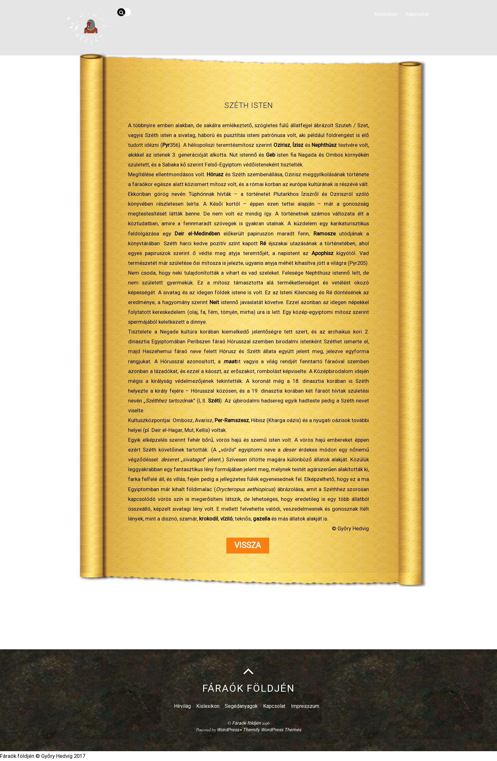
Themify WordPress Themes (272, 730)
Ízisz (298, 145)
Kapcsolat (417, 13)
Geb (270, 155)
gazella (261, 518)
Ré (263, 243)
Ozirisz (282, 145)
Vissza (247, 545)
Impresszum (305, 706)
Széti (214, 400)
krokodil (208, 518)
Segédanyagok (241, 706)
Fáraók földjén (246, 723)
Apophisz (322, 253)
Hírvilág (182, 706)
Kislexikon (385, 13)
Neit (214, 302)
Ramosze (326, 233)
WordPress (228, 730)
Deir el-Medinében (197, 233)
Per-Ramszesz (232, 420)
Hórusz (215, 174)
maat (229, 361)
